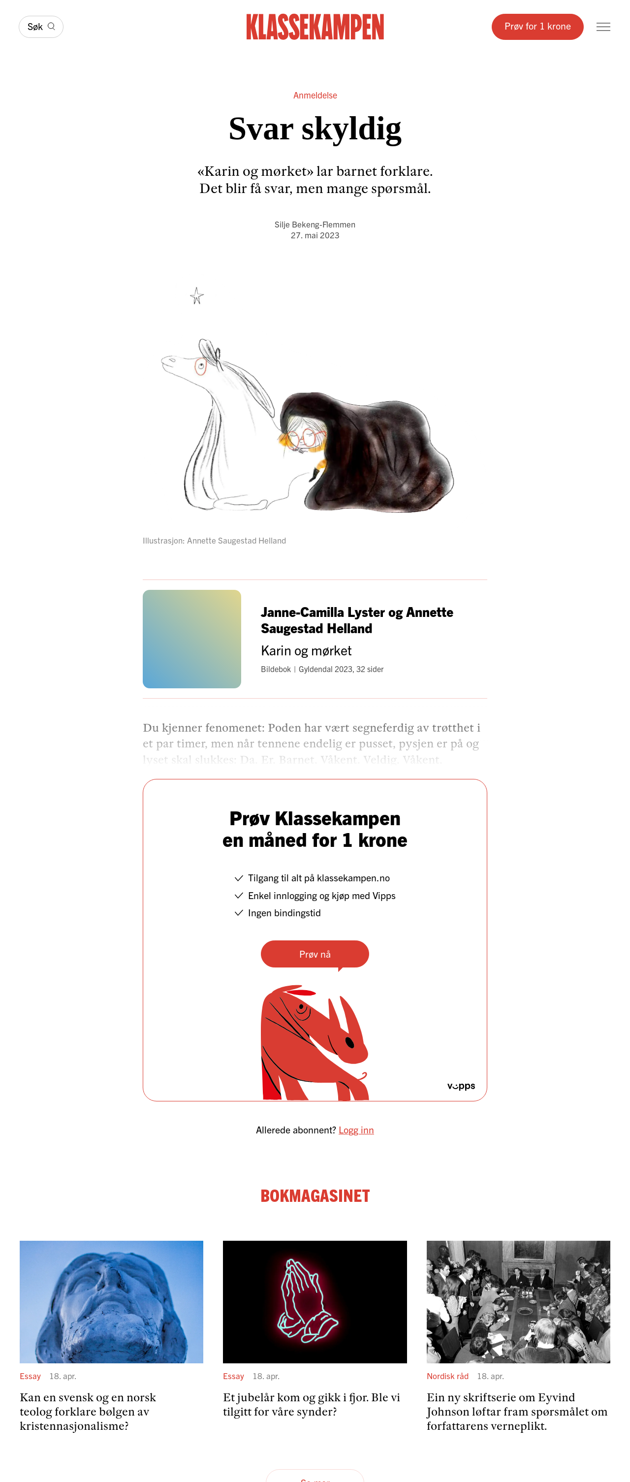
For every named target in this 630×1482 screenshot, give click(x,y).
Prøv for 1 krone (537, 25)
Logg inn (356, 1129)
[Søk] (41, 27)
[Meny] (603, 27)
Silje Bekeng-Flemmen (315, 224)
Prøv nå (315, 953)
